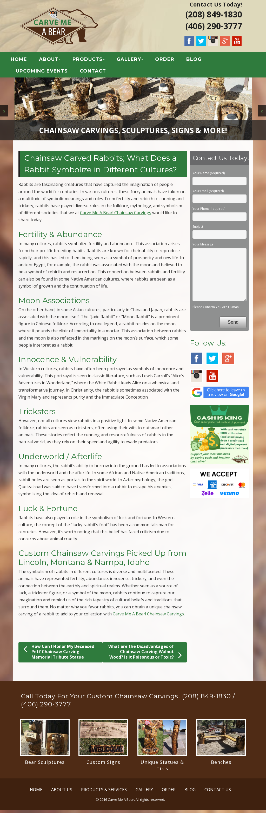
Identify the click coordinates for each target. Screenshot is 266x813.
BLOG (201, 61)
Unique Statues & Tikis (162, 768)
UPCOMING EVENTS (49, 72)
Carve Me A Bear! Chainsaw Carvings (115, 216)
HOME (26, 61)
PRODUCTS (95, 61)
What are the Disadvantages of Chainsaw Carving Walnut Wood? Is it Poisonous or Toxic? (145, 654)
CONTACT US (217, 792)
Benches (221, 765)
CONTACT (100, 72)
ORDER (172, 61)
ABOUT (56, 61)
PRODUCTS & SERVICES (104, 792)
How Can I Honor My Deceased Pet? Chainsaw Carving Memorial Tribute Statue (58, 654)
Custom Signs (103, 765)
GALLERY (136, 61)
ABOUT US (61, 792)
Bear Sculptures (45, 765)
